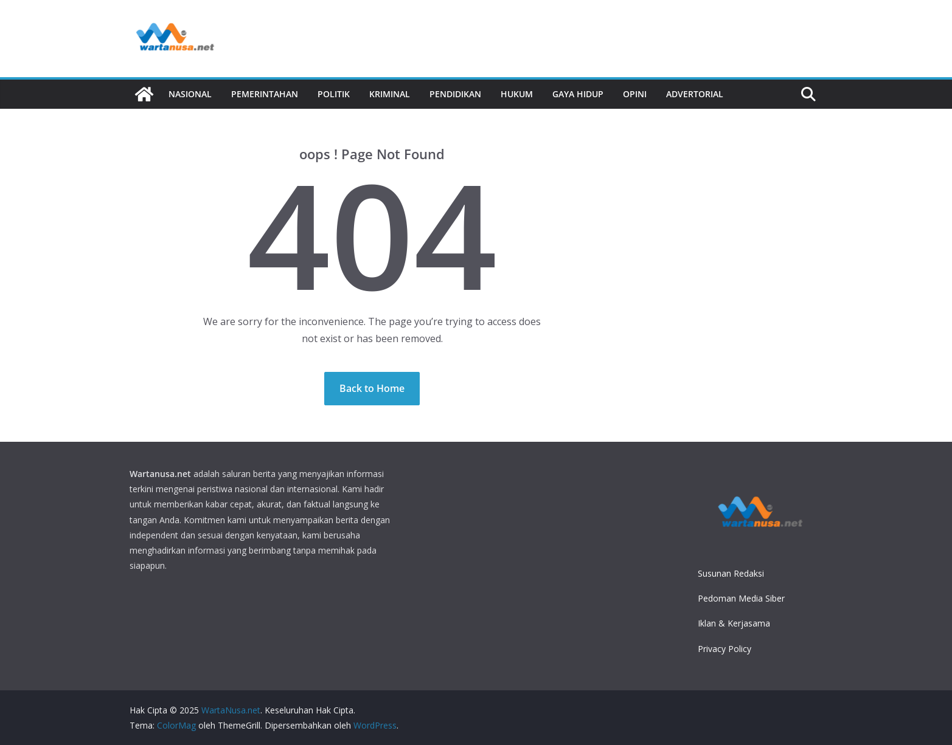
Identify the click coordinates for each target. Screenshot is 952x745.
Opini (635, 94)
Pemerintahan (264, 94)
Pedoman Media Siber (741, 598)
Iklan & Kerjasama (734, 623)
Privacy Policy (724, 648)
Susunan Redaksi (731, 573)
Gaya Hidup (577, 94)
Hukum (517, 94)
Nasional (190, 94)
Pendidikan (455, 94)
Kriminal (389, 94)
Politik (334, 94)
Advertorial (694, 94)
